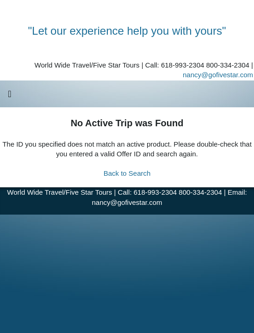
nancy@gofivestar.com (218, 75)
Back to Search (127, 173)
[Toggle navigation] (9, 96)
